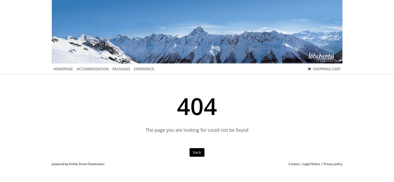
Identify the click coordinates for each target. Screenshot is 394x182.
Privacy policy (332, 164)
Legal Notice (311, 164)
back (197, 152)
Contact (294, 164)
